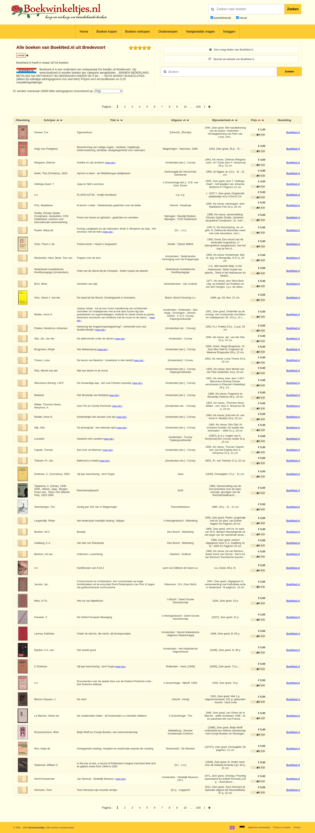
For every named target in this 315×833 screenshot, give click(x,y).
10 (185, 106)
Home (84, 31)
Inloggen (229, 31)
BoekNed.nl (293, 132)
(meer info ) (111, 163)
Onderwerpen (167, 31)
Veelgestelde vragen (200, 31)
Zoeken (293, 9)
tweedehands (222, 17)
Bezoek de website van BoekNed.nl (231, 59)
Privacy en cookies (280, 827)
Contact (296, 827)
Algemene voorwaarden (255, 827)
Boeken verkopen (137, 31)
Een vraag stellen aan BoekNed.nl (231, 49)
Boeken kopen (107, 31)
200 (198, 106)
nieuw (243, 17)
